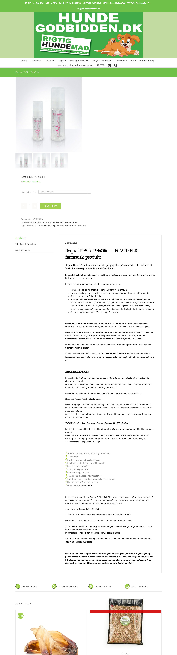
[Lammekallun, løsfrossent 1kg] (125, 623)
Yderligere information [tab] (25, 244)
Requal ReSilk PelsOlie (75, 225)
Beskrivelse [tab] (20, 238)
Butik (45, 222)
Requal (47, 225)
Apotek (38, 222)
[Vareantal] (29, 206)
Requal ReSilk (57, 225)
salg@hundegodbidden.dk (88, 8)
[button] (115, 65)
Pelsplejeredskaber (68, 222)
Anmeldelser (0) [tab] (22, 250)
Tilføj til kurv (50, 206)
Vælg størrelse (29, 192)
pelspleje (39, 225)
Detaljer (126, 653)
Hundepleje (53, 222)
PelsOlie (30, 225)
